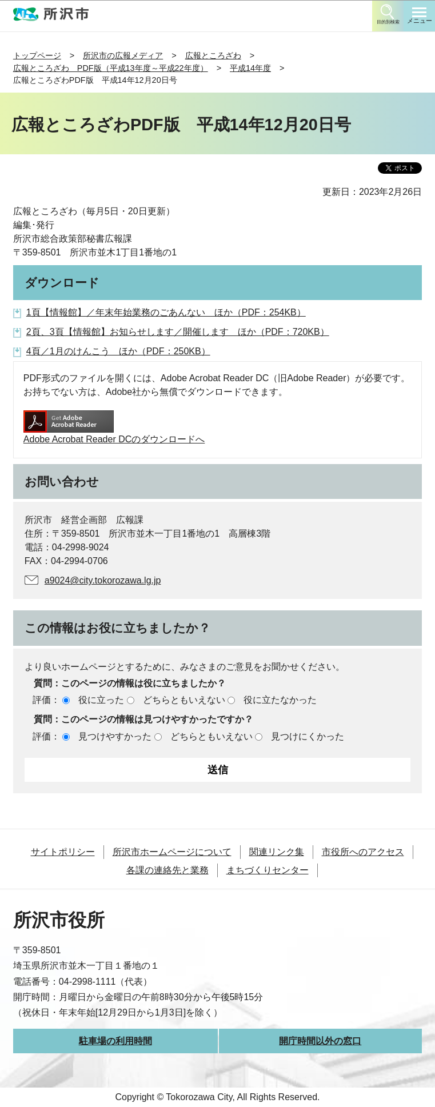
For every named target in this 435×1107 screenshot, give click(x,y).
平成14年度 (250, 68)
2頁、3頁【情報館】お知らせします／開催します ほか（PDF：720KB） (177, 332)
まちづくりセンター (267, 870)
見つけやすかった (114, 736)
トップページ (37, 55)
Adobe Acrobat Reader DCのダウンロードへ (114, 427)
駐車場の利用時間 (115, 1041)
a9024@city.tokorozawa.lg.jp (103, 580)
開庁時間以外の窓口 (320, 1041)
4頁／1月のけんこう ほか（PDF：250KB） (118, 351)
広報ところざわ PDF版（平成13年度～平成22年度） (110, 68)
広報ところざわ (213, 55)
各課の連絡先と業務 (167, 870)
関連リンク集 (276, 852)
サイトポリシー (63, 852)
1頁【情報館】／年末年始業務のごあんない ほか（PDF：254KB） (166, 312)
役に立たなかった (280, 700)
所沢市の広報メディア (123, 55)
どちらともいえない (184, 700)
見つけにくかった (307, 736)
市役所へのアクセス (363, 852)
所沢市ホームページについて (172, 852)
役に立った (101, 700)
